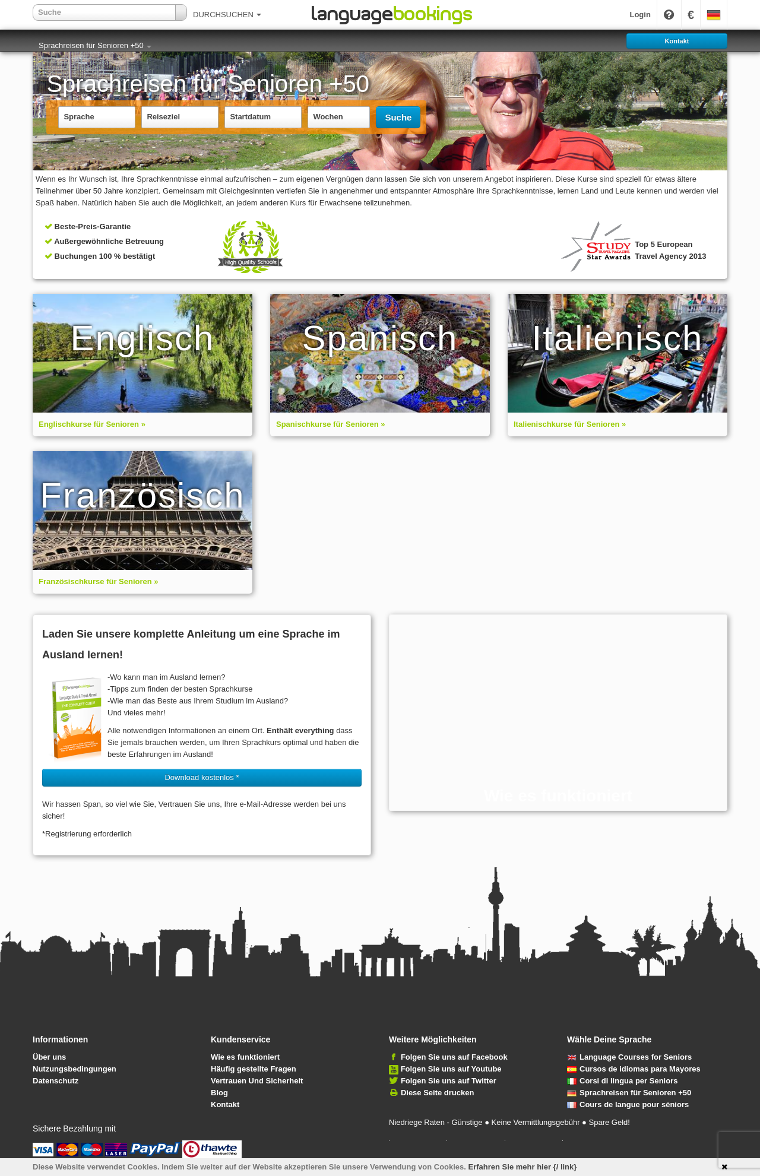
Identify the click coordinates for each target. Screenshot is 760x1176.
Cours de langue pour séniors (628, 1104)
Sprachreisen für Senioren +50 (95, 45)
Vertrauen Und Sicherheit (257, 1080)
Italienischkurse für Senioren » (570, 424)
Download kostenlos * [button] (201, 777)
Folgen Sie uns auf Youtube (451, 1068)
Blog (219, 1092)
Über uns (49, 1057)
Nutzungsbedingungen (74, 1068)
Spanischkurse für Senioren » (330, 424)
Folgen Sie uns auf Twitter (448, 1080)
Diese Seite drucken (437, 1092)
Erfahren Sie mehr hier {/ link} (522, 1166)
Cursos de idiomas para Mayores (634, 1068)
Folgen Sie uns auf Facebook (454, 1057)
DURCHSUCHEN (227, 14)
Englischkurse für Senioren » (92, 424)
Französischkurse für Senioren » (99, 581)
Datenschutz (55, 1080)
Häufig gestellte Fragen (253, 1068)
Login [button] (639, 14)
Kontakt (225, 1104)
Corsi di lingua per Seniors (622, 1080)
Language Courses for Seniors (629, 1057)
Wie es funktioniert (245, 1057)
